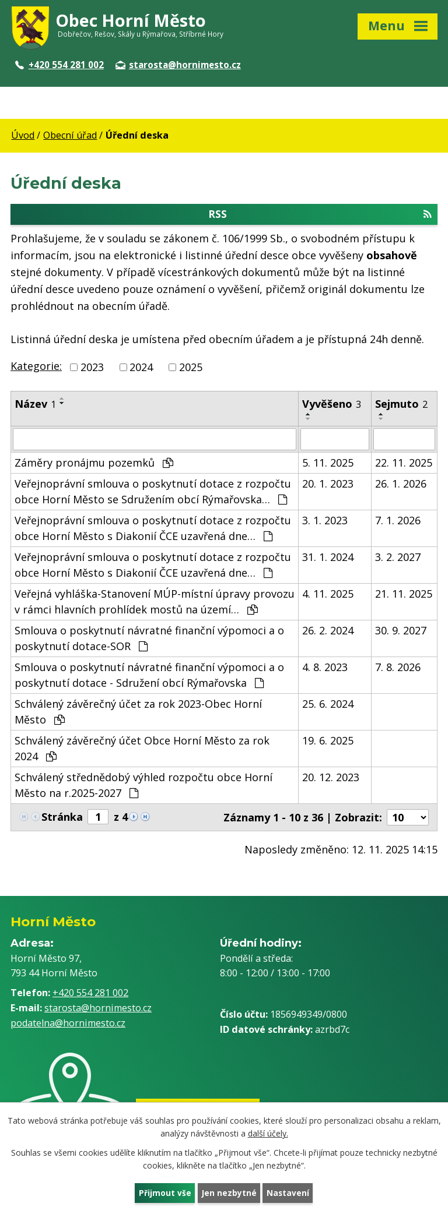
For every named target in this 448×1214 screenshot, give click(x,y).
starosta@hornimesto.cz (178, 64)
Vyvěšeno (331, 404)
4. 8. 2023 (325, 668)
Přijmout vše (164, 1192)
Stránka (62, 817)
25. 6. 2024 (328, 704)
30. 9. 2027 (400, 631)
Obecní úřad (70, 135)
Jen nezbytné (229, 1192)
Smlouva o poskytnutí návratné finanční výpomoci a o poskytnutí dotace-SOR (149, 639)
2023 (92, 368)
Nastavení (288, 1192)
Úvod (22, 135)
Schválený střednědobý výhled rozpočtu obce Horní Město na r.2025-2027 (143, 785)
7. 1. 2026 (398, 521)
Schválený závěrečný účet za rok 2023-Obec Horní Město (138, 712)
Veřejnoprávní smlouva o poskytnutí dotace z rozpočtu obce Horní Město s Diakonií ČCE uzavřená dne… (153, 529)
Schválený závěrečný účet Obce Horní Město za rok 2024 (142, 749)
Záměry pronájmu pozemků (94, 463)
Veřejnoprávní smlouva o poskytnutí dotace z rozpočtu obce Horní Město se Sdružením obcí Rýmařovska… (153, 492)
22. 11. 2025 (403, 463)
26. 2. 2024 (328, 631)
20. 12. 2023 (330, 778)
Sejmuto (401, 404)
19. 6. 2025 (328, 741)
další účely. (268, 1132)
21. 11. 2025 (403, 594)
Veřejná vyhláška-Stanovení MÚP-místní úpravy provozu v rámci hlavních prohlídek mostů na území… (155, 602)
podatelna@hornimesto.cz (67, 1024)
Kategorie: (36, 367)
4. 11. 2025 (328, 594)
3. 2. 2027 (398, 557)
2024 (141, 368)
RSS (320, 215)
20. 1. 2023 (328, 484)
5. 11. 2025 (328, 463)
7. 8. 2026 (398, 668)
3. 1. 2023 (325, 521)
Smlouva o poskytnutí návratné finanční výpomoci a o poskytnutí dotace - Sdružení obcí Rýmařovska (149, 675)
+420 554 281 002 (59, 64)
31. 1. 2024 (328, 557)
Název (35, 404)
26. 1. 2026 (400, 484)
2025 (190, 368)
